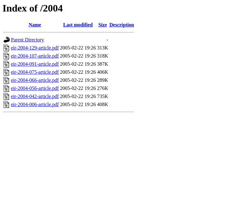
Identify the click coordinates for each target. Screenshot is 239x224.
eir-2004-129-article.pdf (35, 47)
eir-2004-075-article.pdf (35, 72)
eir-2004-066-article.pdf (35, 80)
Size (102, 24)
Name (35, 24)
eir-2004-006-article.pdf (35, 104)
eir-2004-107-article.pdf (35, 55)
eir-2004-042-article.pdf (35, 96)
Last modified (78, 24)
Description (122, 24)
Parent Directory (27, 39)
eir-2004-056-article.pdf (35, 88)
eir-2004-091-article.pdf (35, 64)
